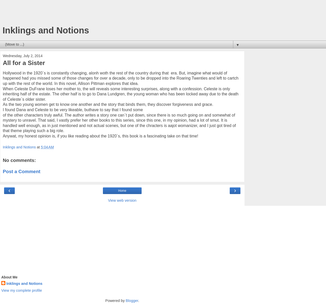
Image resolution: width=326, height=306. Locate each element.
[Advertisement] (122, 14)
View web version (122, 200)
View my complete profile (21, 290)
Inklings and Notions (46, 30)
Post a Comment (21, 171)
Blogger (132, 301)
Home (122, 191)
